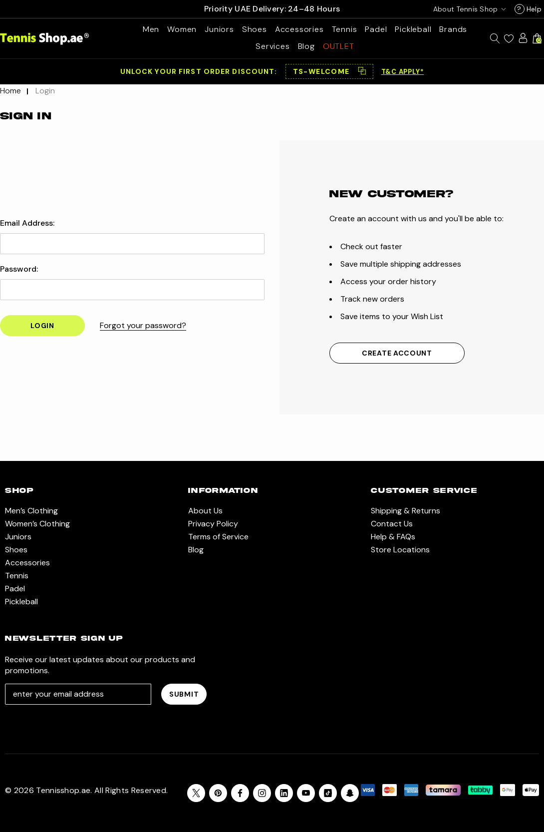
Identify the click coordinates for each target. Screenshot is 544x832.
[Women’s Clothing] (182, 29)
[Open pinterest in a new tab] (218, 793)
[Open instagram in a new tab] (262, 793)
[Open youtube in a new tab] (306, 793)
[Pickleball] (413, 29)
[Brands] (453, 29)
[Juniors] (219, 29)
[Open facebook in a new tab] (240, 793)
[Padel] (376, 29)
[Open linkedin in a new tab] (284, 793)
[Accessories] (299, 29)
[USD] (468, 8)
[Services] (272, 46)
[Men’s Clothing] (151, 29)
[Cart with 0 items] (537, 38)
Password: (19, 269)
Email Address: (27, 223)
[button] (329, 71)
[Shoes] (254, 29)
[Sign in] (523, 38)
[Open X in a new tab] (196, 793)
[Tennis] (344, 29)
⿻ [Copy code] (362, 71)
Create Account (397, 353)
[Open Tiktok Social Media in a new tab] (328, 793)
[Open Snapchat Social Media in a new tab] (350, 793)
